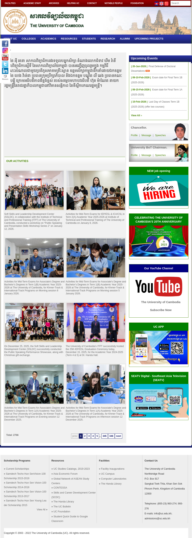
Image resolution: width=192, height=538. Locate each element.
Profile (134, 135)
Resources (69, 38)
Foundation (137, 3)
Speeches (160, 135)
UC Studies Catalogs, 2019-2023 (71, 468)
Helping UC (73, 3)
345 (105, 436)
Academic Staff (32, 3)
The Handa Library (63, 501)
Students (89, 38)
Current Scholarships (17, 468)
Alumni (125, 38)
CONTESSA (60, 487)
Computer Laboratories (113, 478)
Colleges (29, 38)
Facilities (10, 3)
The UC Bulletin (62, 506)
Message (146, 135)
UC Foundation (61, 511)
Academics (48, 38)
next (118, 436)
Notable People (114, 3)
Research (108, 38)
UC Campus (108, 473)
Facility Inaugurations (112, 468)
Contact (92, 3)
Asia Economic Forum (65, 473)
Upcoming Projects (149, 38)
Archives (54, 3)
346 (111, 436)
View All (41, 509)
